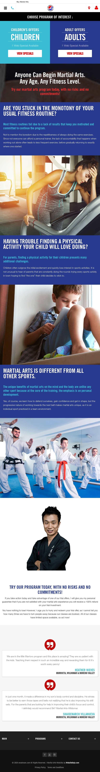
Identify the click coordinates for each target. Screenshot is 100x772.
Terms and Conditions (56, 767)
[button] (50, 8)
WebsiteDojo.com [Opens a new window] (72, 762)
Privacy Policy (40, 767)
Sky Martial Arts (23, 2)
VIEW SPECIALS (25, 53)
